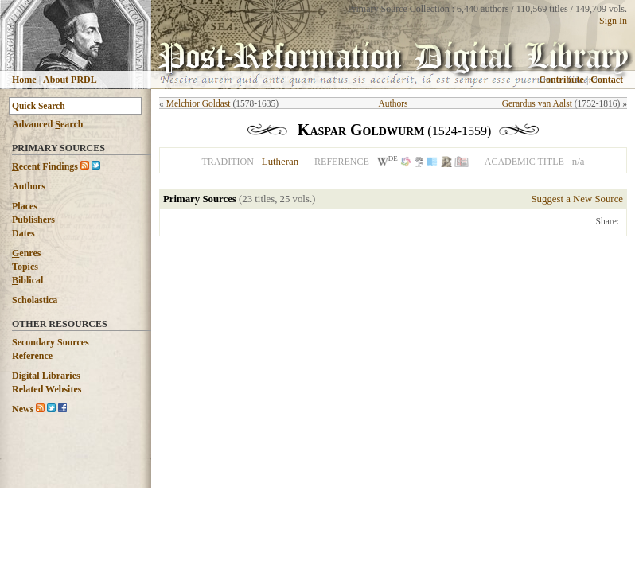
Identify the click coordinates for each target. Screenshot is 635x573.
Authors (28, 186)
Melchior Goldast (198, 103)
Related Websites (46, 389)
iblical (27, 280)
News (22, 409)
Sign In (613, 20)
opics (25, 266)
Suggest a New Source (577, 199)
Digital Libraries (46, 375)
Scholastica (34, 300)
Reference (32, 355)
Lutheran (280, 161)
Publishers (33, 219)
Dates (23, 233)
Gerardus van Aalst (537, 103)
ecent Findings (45, 166)
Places (24, 206)
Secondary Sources (50, 342)
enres (26, 253)
